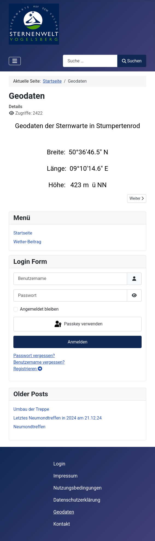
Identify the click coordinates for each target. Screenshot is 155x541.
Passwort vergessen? (34, 355)
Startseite (22, 233)
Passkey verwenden (78, 324)
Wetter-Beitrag (27, 241)
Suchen (132, 60)
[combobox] (90, 61)
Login (59, 464)
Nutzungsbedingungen (77, 488)
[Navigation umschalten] (15, 61)
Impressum (65, 476)
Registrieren (27, 368)
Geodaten (63, 512)
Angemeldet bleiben (39, 309)
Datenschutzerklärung (76, 500)
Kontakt (61, 524)
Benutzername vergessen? (39, 362)
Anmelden (77, 342)
